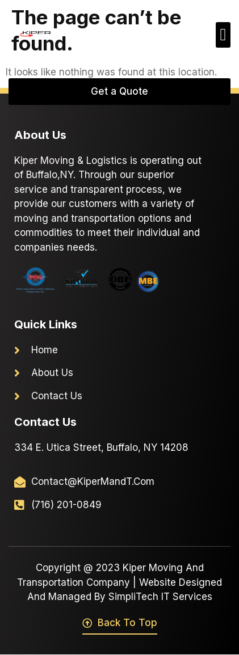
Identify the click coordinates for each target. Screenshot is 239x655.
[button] (223, 35)
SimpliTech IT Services (160, 596)
